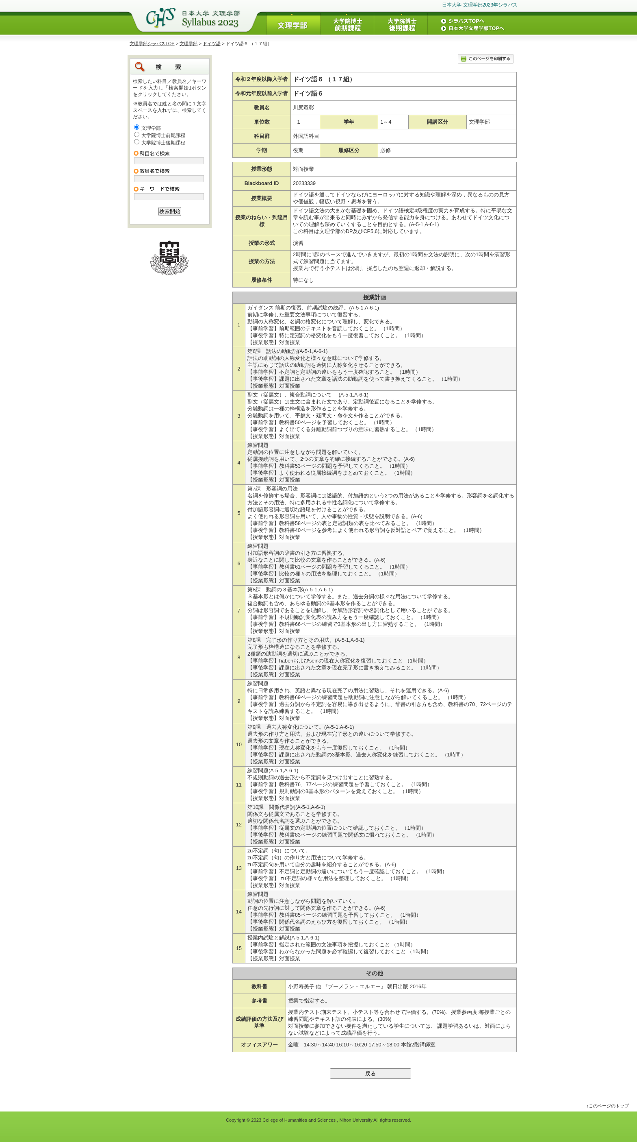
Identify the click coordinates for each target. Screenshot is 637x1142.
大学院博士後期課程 (163, 143)
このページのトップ (609, 1105)
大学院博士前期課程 (163, 135)
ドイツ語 (212, 43)
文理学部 (188, 43)
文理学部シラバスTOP (152, 43)
